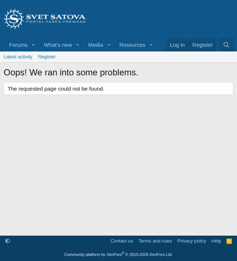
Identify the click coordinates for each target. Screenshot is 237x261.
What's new (58, 45)
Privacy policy (191, 241)
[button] (33, 44)
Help (216, 241)
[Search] (226, 44)
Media (95, 45)
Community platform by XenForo (118, 254)
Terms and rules (155, 241)
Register (47, 56)
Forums (18, 45)
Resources (132, 45)
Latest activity (18, 56)
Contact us (122, 241)
